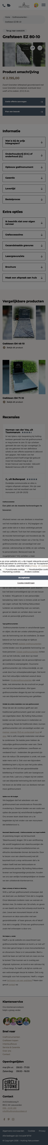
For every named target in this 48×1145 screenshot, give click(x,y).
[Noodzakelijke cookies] (27, 569)
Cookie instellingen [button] (26, 583)
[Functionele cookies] (4, 569)
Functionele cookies (15, 569)
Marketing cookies (11, 572)
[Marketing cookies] (1, 572)
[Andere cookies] (23, 572)
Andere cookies (32, 572)
